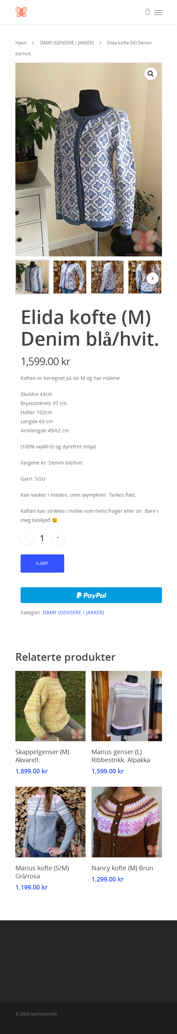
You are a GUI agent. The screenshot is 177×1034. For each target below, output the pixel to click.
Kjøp (42, 563)
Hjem (21, 43)
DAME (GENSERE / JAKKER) (67, 43)
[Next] (152, 278)
